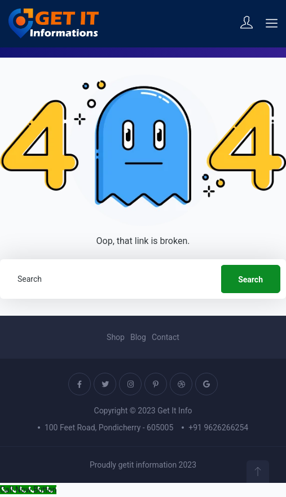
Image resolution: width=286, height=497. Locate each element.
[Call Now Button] (28, 489)
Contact (165, 337)
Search (250, 279)
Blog (138, 337)
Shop (116, 337)
